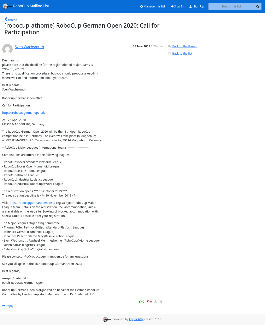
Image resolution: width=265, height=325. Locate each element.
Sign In (177, 6)
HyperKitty (136, 319)
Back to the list (180, 53)
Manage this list (152, 6)
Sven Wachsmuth (29, 46)
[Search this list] (231, 6)
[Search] (257, 6)
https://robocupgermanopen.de (24, 113)
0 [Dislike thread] (149, 301)
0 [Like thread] (142, 301)
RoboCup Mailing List (25, 6)
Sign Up (196, 6)
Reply (7, 306)
